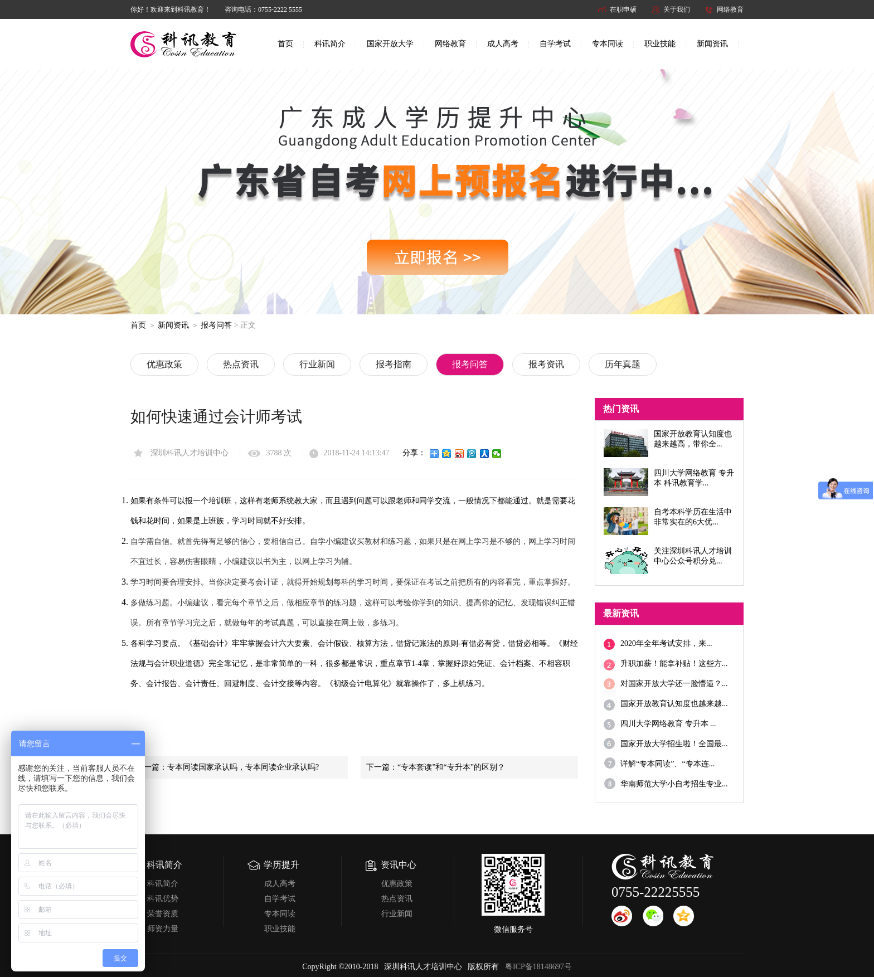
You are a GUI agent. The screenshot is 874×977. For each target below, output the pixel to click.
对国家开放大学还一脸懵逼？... (674, 683)
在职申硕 (623, 9)
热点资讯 (241, 364)
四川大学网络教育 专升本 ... (668, 724)
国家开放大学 (390, 44)
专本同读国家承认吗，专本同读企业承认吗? (243, 767)
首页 (285, 44)
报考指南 (393, 364)
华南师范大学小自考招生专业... (674, 784)
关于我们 (676, 9)
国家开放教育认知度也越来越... (674, 703)
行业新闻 (317, 364)
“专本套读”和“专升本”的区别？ (451, 767)
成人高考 (502, 44)
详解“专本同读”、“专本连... (667, 764)
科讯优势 (162, 899)
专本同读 (607, 44)
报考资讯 (546, 364)
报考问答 (216, 325)
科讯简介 (330, 44)
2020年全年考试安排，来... (666, 643)
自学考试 (555, 44)
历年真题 (622, 364)
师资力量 (162, 929)
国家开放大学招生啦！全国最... (674, 744)
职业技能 (660, 44)
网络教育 (730, 9)
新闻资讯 (712, 44)
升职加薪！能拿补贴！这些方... (674, 663)
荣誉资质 (162, 914)
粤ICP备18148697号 (538, 967)
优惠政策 (164, 364)
